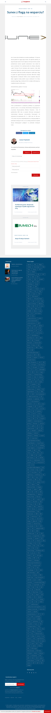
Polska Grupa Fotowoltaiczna (33, 562)
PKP (34, 555)
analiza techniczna (18, 235)
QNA (41, 570)
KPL (43, 474)
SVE (34, 619)
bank (28, 335)
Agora (36, 308)
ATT (33, 333)
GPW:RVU (36, 435)
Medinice (40, 494)
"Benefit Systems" (31, 274)
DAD (36, 381)
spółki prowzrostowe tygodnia (34, 606)
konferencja (37, 474)
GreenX (42, 435)
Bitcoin (34, 345)
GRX (28, 445)
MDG (41, 492)
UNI (28, 636)
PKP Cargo (39, 555)
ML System (35, 501)
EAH (42, 399)
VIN (28, 641)
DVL (41, 396)
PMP (34, 558)
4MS (33, 306)
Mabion (33, 484)
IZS (33, 465)
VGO (34, 638)
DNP (28, 394)
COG (37, 372)
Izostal (28, 465)
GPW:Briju (29, 433)
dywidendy (36, 399)
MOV (38, 511)
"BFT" (38, 274)
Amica (33, 315)
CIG (28, 369)
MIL (43, 499)
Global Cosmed (30, 428)
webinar (34, 646)
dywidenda (29, 399)
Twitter (26, 133)
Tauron (35, 624)
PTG (33, 567)
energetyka (29, 406)
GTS (36, 445)
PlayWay (29, 558)
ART (40, 328)
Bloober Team (30, 347)
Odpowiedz (35, 175)
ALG (28, 313)
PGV (37, 548)
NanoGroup (34, 516)
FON (38, 416)
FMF (34, 416)
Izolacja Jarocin (40, 462)
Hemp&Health (40, 448)
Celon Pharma (41, 364)
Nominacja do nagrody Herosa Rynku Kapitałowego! (17, 272)
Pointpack (29, 560)
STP (42, 614)
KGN (28, 472)
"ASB (43, 267)
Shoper (37, 594)
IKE (36, 455)
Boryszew (29, 355)
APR (32, 328)
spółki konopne (34, 604)
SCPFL (28, 587)
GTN (32, 445)
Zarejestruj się (36, 152)
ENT (35, 406)
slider (32, 599)
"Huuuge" (41, 279)
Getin (28, 426)
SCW (33, 587)
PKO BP (29, 555)
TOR (33, 628)
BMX (28, 350)
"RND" (28, 293)
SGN (28, 594)
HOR (39, 450)
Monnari (34, 509)
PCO (35, 543)
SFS (41, 592)
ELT (35, 403)
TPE (28, 631)
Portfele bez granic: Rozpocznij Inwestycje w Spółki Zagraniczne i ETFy (25, 206)
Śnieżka (41, 599)
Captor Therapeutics (32, 362)
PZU (37, 570)
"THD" (39, 293)
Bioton (28, 345)
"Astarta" (35, 269)
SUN (32, 616)
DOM (33, 394)
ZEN (42, 660)
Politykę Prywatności (14, 689)
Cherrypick (34, 367)
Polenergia (36, 560)
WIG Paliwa (38, 650)
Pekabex (29, 545)
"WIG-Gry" (29, 298)
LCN (39, 479)
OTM (43, 536)
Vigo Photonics (40, 638)
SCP (43, 584)
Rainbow (35, 575)
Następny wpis (25, 217)
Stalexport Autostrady (32, 609)
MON (28, 509)
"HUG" (35, 279)
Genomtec (35, 423)
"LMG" (35, 286)
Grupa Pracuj (40, 443)
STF (39, 614)
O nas (16, 697)
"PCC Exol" (29, 291)
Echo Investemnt (35, 401)
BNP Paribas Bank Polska (32, 352)
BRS (39, 355)
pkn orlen (33, 553)
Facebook (19, 133)
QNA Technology (31, 572)
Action (41, 306)
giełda (33, 426)
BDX (41, 337)
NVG (37, 526)
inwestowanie (37, 460)
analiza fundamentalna (32, 320)
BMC (27, 235)
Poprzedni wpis (25, 186)
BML (41, 347)
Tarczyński (29, 624)
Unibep (32, 636)
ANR (39, 323)
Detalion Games (31, 389)
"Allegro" (40, 264)
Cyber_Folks (30, 381)
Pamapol (37, 538)
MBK (40, 489)
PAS (42, 538)
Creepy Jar (41, 377)
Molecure (40, 506)
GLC (41, 426)
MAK (38, 484)
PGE (33, 548)
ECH (28, 401)
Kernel (32, 470)
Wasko (28, 646)
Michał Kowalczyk (19, 212)
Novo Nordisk (30, 526)
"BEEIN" (33, 271)
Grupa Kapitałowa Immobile (33, 440)
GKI (37, 426)
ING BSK (41, 457)
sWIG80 (38, 619)
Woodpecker (34, 655)
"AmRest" (29, 267)
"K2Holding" (30, 284)
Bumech (24, 235)
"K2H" (37, 281)
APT (36, 328)
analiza (39, 318)
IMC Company (30, 457)
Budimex (35, 357)
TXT (28, 633)
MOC (35, 506)
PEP (42, 545)
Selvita (28, 592)
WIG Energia (34, 648)
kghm (42, 470)
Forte (42, 416)
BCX (37, 337)
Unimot (38, 636)
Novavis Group (37, 523)
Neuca (32, 518)
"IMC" (33, 281)
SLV (37, 599)
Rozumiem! (47, 711)
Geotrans (42, 423)
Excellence (39, 411)
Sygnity (29, 621)
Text (39, 626)
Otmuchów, (29, 538)
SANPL (39, 580)
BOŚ (35, 355)
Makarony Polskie (31, 487)
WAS (41, 643)
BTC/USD (29, 357)
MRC (41, 514)
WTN (33, 658)
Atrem (28, 333)
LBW (35, 479)
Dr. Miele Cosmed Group (32, 396)
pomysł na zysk (36, 565)
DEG (39, 386)
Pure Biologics (30, 570)
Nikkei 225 (35, 521)
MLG (41, 501)
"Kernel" (37, 284)
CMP (28, 372)
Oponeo (29, 536)
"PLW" (40, 291)
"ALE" (35, 264)
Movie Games (30, 514)
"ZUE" (33, 301)
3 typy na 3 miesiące (31, 303)
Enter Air (40, 406)
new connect (39, 518)
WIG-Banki (29, 653)
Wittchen (41, 653)
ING (36, 457)
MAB (28, 484)
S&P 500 (29, 580)
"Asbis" (28, 269)
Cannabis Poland (31, 359)
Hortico (29, 452)
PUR (38, 567)
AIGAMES (29, 311)
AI (40, 308)
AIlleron (35, 311)
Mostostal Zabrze (31, 511)
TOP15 (28, 628)
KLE (40, 472)
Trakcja (32, 631)
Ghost (44, 705)
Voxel (32, 643)
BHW (28, 340)
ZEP (34, 663)
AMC (28, 315)
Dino (37, 391)
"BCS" (28, 271)
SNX (31, 8)
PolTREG (29, 565)
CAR (40, 362)
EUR (37, 408)
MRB (37, 514)
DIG (43, 389)
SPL (28, 604)
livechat (29, 482)
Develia (38, 389)
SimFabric (29, 597)
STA (44, 606)
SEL (32, 589)
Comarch (29, 377)
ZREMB (28, 665)
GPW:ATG (40, 430)
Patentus (39, 540)
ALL (32, 313)
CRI (34, 379)
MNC (40, 504)
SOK (36, 602)
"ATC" (40, 269)
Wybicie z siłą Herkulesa (17, 264)
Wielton (40, 646)
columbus (29, 374)
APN (28, 328)
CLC (32, 369)
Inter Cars (29, 460)
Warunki (12, 697)
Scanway (29, 584)
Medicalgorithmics (31, 494)
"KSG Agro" (29, 286)
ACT (37, 306)
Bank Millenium (35, 335)
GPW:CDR (29, 435)
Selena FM (37, 589)
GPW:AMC (33, 430)
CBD (44, 362)
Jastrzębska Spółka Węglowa (33, 467)
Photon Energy (30, 550)
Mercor (29, 499)
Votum (42, 641)
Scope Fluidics (36, 584)
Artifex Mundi (30, 330)
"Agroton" (29, 264)
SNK (28, 602)
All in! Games (38, 313)
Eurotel (29, 411)
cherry (28, 367)
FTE (37, 418)
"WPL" (28, 301)
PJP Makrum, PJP (40, 550)
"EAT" (38, 276)
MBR (28, 492)
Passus (28, 540)
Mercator (38, 496)
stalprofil (35, 611)
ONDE (37, 531)
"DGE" (33, 276)
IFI (27, 455)
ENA (39, 403)
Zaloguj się (27, 152)
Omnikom (35, 705)
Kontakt (19, 697)
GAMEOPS (29, 421)
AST (36, 330)
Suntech (29, 619)
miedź (38, 499)
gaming (29, 423)
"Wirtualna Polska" (38, 298)
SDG (37, 587)
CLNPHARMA (42, 369)
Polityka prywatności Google (32, 161)
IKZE (40, 455)
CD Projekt (33, 364)
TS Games (39, 631)
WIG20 (35, 653)
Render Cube (30, 577)
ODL (33, 528)
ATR (40, 330)
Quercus (29, 575)
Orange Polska (36, 536)
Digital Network (30, 391)
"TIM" (28, 296)
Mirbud (29, 501)
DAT (28, 384)
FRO (33, 418)
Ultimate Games (38, 633)
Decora (34, 386)
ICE (41, 452)
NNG (40, 521)
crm (38, 379)
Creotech (29, 379)
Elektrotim (29, 403)
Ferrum (29, 416)
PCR (39, 543)
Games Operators (38, 421)
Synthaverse (35, 621)
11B (38, 301)
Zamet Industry (30, 660)
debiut (28, 386)
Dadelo (40, 381)
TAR (41, 621)
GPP (28, 430)
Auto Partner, (39, 333)
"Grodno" (29, 279)
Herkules (29, 450)
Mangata (39, 487)
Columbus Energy (38, 374)
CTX (42, 379)
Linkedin (32, 133)
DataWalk (33, 384)
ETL (33, 408)
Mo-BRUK (29, 506)
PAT (33, 540)
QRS (38, 572)
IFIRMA (31, 455)
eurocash (42, 408)
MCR (36, 492)
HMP (35, 450)
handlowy (42, 445)
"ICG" (28, 281)
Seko (28, 589)
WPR (28, 658)
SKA (35, 597)
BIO (32, 340)
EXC (33, 411)
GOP (42, 428)
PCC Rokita (29, 543)
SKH (28, 599)
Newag (28, 521)
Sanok (34, 580)
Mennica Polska (30, 496)
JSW (43, 467)
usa (43, 636)
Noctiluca (29, 523)
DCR (39, 384)
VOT (38, 641)
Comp (35, 377)
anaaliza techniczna (23, 8)
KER (28, 470)
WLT (28, 655)
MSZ (28, 516)
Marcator (29, 489)
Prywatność (7, 697)
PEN (34, 545)
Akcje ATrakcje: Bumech (22, 238)
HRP (34, 452)
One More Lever (30, 533)
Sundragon (37, 616)
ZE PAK (37, 660)
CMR (33, 372)
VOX (28, 643)
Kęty (37, 470)
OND (33, 531)
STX (28, 616)
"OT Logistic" (30, 289)
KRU (33, 477)
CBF (28, 364)
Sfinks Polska (35, 592)
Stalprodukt (42, 609)
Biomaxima (29, 342)
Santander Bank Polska (39, 582)
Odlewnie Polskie (40, 528)
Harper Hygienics (31, 448)
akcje (40, 311)
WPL (40, 655)
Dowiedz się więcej (36, 711)
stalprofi (29, 611)
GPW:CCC (36, 433)
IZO (34, 462)
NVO (41, 526)
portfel (28, 567)
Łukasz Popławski (20, 16)
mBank (35, 489)
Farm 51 (34, 413)
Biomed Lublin (38, 342)
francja (28, 418)
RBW (40, 575)
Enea (43, 403)
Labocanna (29, 479)
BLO (39, 345)
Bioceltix (37, 340)
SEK (41, 587)
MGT (34, 499)
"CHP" (43, 274)
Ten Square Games (31, 626)
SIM (42, 594)
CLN (36, 369)
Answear (29, 325)
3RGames (41, 303)
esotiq (28, 408)
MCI (32, 492)
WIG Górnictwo (30, 650)
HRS (38, 452)
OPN (42, 533)
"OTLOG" (37, 289)
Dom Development (40, 394)
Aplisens (40, 325)
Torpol (37, 628)
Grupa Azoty (34, 438)
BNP (32, 350)
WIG (28, 648)
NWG (28, 528)
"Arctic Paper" (37, 267)
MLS (35, 504)
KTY (41, 477)
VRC (37, 643)
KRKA (28, 477)
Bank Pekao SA (30, 337)
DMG (42, 391)
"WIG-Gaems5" (35, 296)
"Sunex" (28, 8)
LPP (34, 482)
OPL (37, 533)
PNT (38, 558)
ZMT (38, 663)
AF (27, 308)
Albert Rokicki (15, 275)
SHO (32, 594)
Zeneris (29, 663)
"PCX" (35, 291)
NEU (28, 518)
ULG (32, 633)
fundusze (42, 418)
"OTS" (42, 289)
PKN (28, 553)
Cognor (41, 372)
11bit (42, 301)
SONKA (41, 602)
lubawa (38, 482)
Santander (29, 582)
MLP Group (29, 504)
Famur (28, 413)
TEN (40, 624)
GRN (28, 438)
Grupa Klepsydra (31, 443)
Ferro (39, 413)
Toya (43, 628)
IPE (43, 460)
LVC (43, 482)
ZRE (41, 663)
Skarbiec (40, 597)
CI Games (41, 367)
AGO (32, 308)
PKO (39, 553)
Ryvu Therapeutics (39, 577)
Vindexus (33, 641)
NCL (40, 516)
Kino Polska (34, 472)
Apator (34, 325)
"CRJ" (28, 276)
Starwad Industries (31, 614)
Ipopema (29, 462)
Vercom (29, 638)
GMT (37, 428)
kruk (37, 477)
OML (28, 531)
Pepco (28, 548)
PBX (44, 540)
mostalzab (40, 509)
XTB (37, 658)
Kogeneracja (30, 474)
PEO (38, 545)
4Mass (28, 306)
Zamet (41, 658)
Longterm (10, 705)
